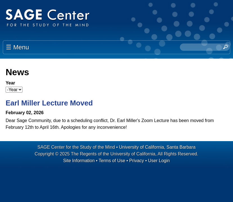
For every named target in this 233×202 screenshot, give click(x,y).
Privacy (136, 160)
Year (10, 83)
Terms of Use (112, 160)
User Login (159, 160)
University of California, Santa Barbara (157, 147)
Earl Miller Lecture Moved (49, 103)
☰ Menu (17, 47)
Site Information (79, 160)
